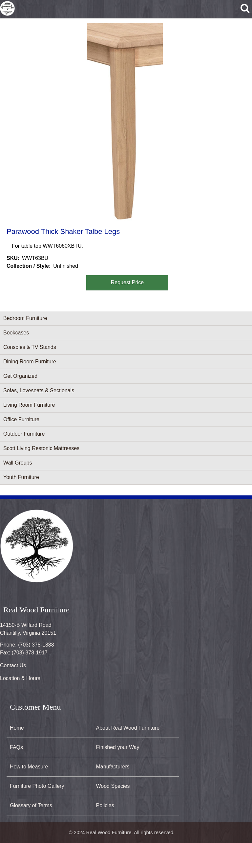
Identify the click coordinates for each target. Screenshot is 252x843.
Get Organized (20, 376)
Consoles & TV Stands (29, 347)
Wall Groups (17, 463)
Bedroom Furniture (25, 318)
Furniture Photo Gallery (37, 786)
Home (17, 728)
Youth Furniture (21, 477)
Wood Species (113, 786)
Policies (105, 805)
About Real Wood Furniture (128, 728)
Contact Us (13, 665)
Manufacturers (113, 766)
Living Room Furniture (29, 405)
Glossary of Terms (31, 805)
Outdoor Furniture (24, 434)
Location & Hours (20, 678)
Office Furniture (21, 419)
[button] (125, 121)
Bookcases (16, 332)
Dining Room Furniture (29, 361)
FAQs (16, 747)
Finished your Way (117, 747)
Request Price (127, 282)
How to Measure (29, 766)
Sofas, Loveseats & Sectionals (38, 390)
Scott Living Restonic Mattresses (41, 448)
